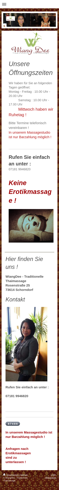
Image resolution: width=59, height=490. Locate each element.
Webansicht (50, 477)
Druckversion (11, 475)
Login (53, 474)
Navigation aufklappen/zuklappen (29, 4)
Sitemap (24, 475)
